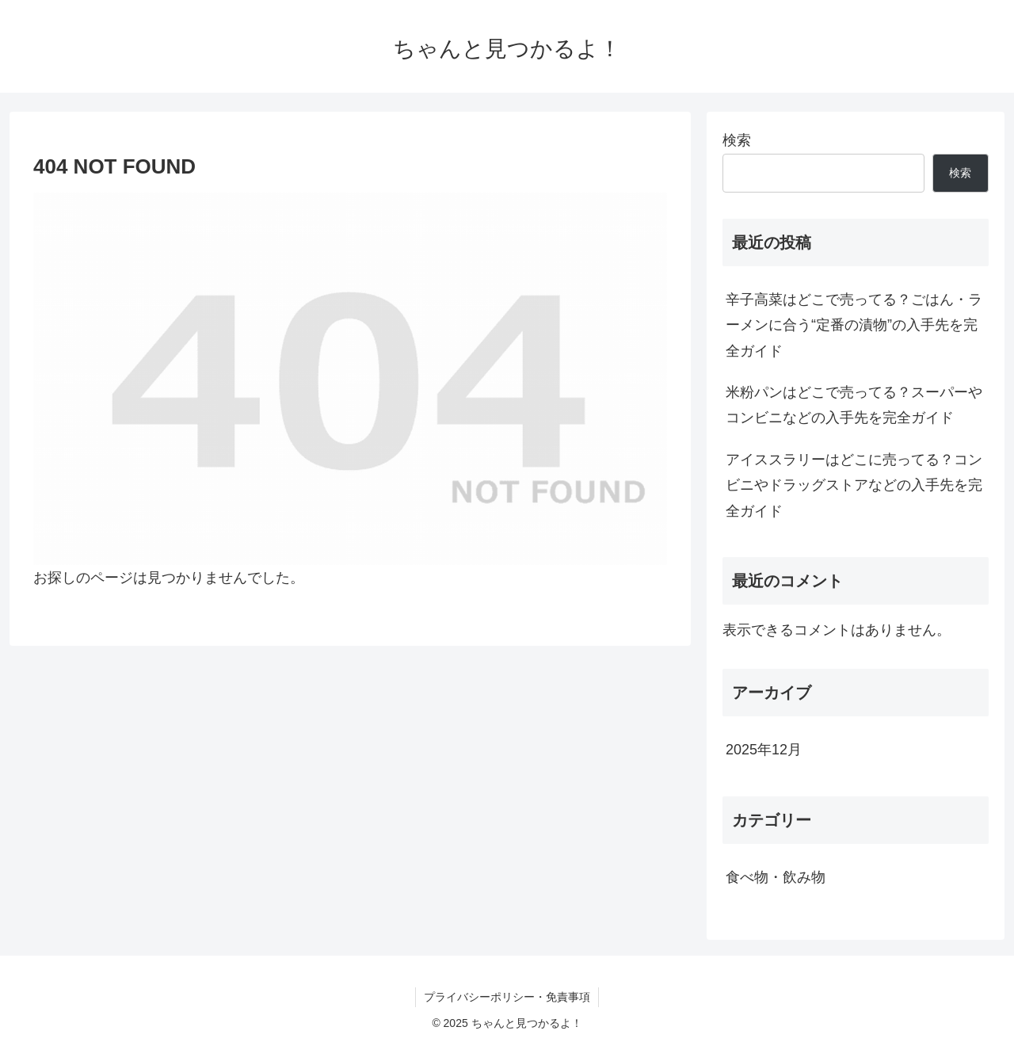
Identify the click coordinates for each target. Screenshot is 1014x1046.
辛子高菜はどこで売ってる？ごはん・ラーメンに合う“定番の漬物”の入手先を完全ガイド (854, 325)
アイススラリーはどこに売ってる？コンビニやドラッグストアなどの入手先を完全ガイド (854, 485)
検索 (736, 140)
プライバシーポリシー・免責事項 (507, 997)
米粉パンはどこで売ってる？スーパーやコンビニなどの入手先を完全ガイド (854, 405)
